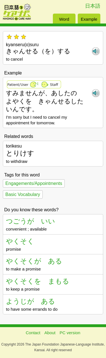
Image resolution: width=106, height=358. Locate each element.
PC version (70, 332)
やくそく (20, 241)
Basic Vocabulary (22, 194)
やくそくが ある (34, 261)
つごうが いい (30, 221)
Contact (33, 332)
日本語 (92, 6)
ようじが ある (30, 301)
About (49, 332)
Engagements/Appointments (33, 183)
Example (89, 19)
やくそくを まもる (37, 281)
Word (64, 19)
